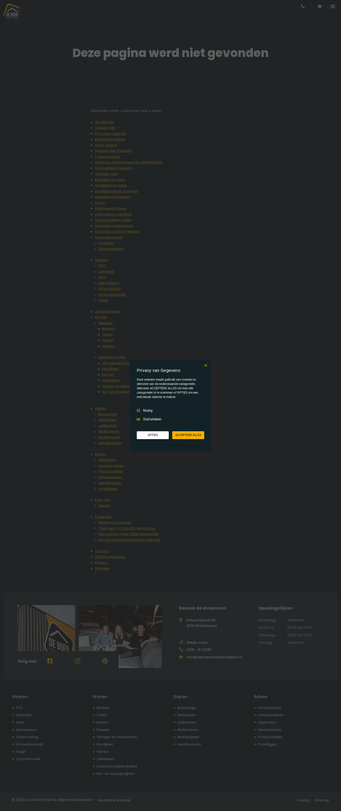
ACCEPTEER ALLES (188, 435)
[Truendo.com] (170, 445)
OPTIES (153, 435)
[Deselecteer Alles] (205, 365)
